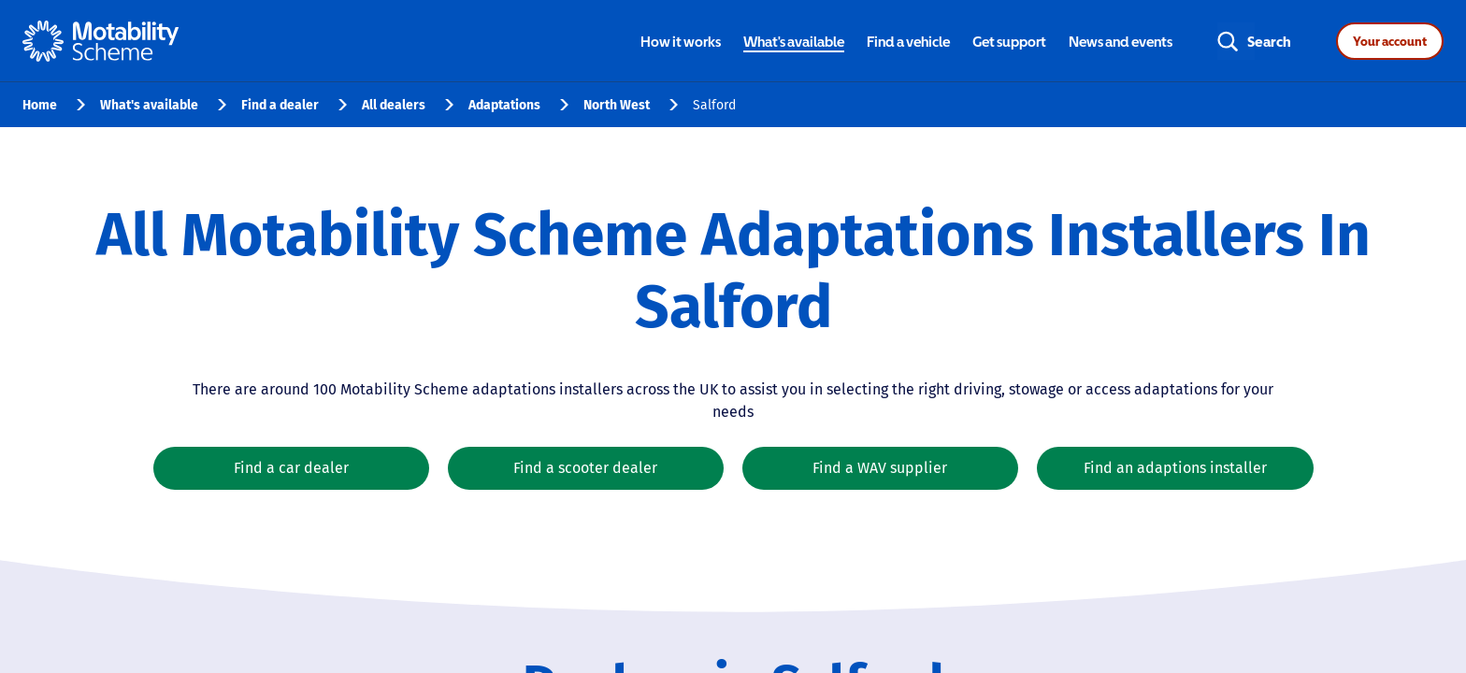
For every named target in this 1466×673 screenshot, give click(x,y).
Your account (1390, 41)
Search (1269, 41)
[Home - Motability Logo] (100, 41)
